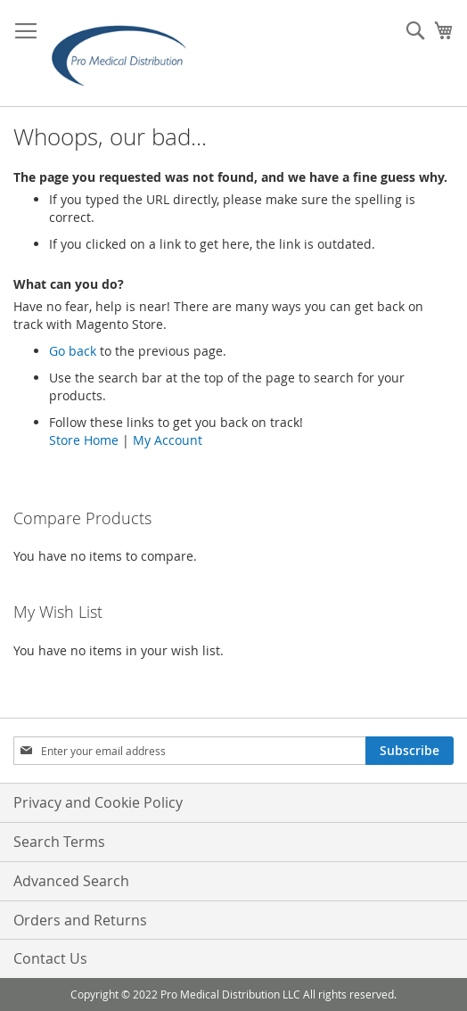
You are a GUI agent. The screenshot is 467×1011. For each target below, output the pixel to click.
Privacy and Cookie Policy (98, 802)
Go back (72, 350)
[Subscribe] (409, 750)
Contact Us (50, 958)
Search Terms (59, 841)
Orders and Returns (80, 920)
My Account (167, 440)
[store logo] (125, 53)
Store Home (84, 440)
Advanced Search (71, 881)
